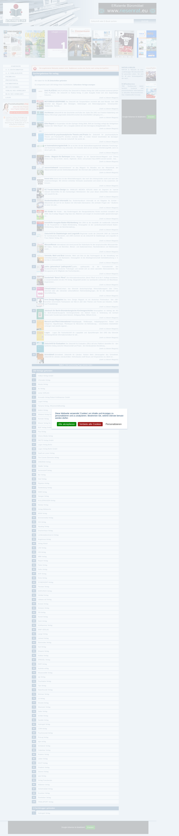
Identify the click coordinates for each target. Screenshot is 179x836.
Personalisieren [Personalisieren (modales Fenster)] (114, 424)
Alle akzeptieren (66, 424)
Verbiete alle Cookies (90, 424)
